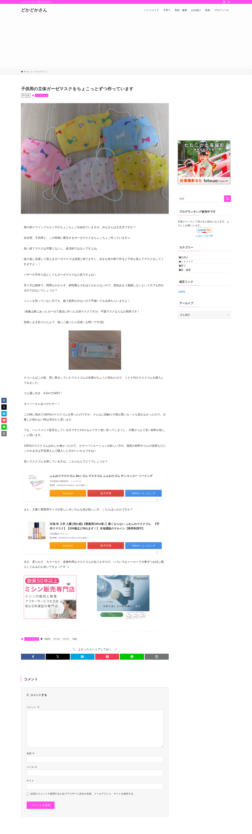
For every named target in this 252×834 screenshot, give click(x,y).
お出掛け (187, 258)
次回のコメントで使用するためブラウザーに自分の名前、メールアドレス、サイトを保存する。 (83, 793)
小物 (74, 639)
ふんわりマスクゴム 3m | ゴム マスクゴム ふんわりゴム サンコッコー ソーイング (101, 475)
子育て (186, 273)
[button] (33, 657)
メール (32, 767)
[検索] (228, 2)
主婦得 (181, 303)
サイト (30, 780)
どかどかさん (34, 10)
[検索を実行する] (227, 198)
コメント (33, 707)
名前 (31, 753)
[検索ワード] (204, 198)
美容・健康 (188, 280)
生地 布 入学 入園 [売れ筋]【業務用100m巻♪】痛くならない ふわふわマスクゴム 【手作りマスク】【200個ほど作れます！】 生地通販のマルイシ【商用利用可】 (104, 526)
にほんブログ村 (204, 235)
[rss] (224, 2)
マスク (66, 639)
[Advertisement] (126, 42)
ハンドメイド (41, 95)
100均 (47, 639)
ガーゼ (56, 639)
